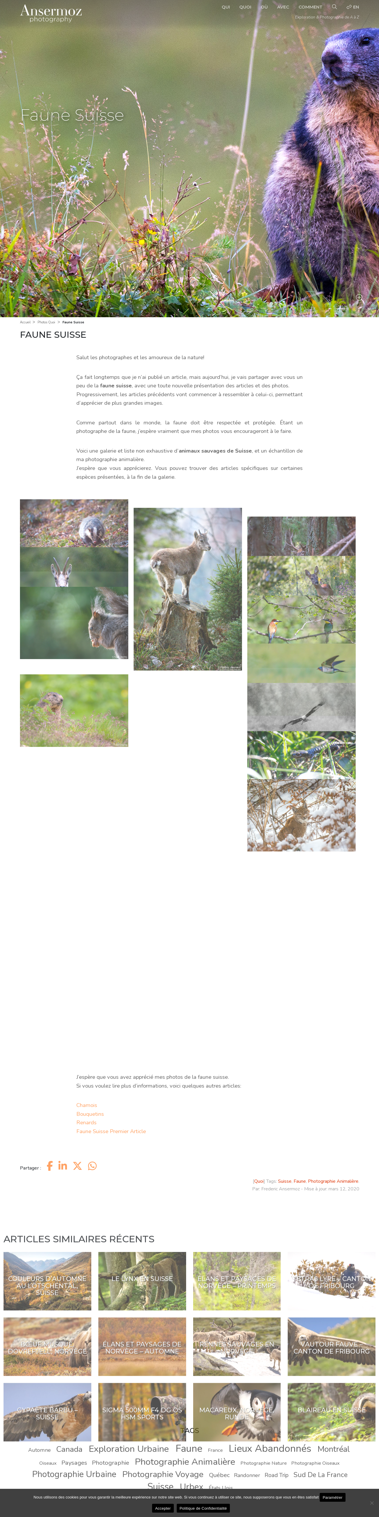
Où (264, 7)
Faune (300, 1181)
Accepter (163, 1508)
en (352, 7)
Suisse (285, 1181)
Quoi (245, 7)
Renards (86, 1122)
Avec (283, 7)
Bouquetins (90, 1114)
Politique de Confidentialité (203, 1508)
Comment (311, 7)
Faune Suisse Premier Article (111, 1131)
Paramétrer (333, 1497)
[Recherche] (334, 7)
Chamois (86, 1105)
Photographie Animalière (333, 1181)
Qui (226, 7)
